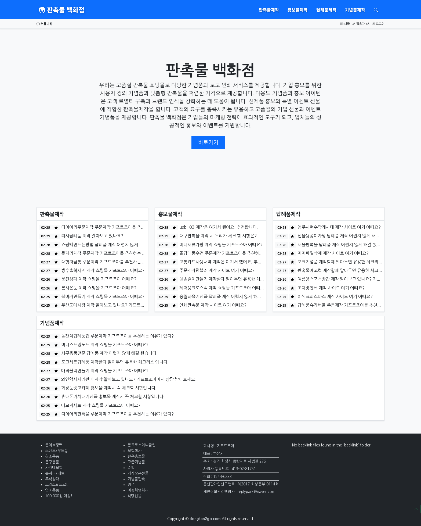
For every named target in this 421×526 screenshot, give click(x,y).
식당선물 (134, 496)
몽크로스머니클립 (141, 445)
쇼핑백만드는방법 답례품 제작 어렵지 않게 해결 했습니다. (113, 244)
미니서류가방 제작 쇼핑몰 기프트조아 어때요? (220, 244)
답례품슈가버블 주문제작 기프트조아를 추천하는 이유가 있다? (353, 305)
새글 (345, 24)
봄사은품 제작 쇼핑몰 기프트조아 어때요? (98, 288)
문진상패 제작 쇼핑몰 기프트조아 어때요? (98, 279)
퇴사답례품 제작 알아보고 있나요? (91, 236)
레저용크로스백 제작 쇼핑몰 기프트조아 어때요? (222, 288)
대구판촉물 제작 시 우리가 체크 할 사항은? (217, 236)
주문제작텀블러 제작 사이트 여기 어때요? (216, 270)
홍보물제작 (298, 9)
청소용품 (52, 456)
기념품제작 (355, 9)
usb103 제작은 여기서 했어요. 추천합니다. (218, 227)
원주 (131, 484)
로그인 (378, 24)
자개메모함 (54, 468)
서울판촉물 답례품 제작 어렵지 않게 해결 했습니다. (343, 244)
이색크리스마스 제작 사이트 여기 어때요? (334, 296)
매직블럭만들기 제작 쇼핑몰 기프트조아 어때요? (104, 370)
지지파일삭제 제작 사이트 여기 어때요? (332, 253)
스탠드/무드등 (56, 451)
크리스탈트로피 (57, 484)
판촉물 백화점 (61, 10)
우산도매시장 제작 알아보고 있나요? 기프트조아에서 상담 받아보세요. (124, 305)
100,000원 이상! (58, 496)
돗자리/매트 (54, 473)
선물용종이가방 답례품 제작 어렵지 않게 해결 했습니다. (347, 236)
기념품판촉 (136, 479)
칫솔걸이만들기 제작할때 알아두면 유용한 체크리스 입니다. (232, 279)
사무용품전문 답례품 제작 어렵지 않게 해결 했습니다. (109, 353)
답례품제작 (326, 9)
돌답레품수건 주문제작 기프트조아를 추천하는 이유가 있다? (233, 253)
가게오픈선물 (138, 473)
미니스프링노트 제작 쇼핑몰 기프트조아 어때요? (104, 344)
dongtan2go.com (205, 519)
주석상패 (52, 479)
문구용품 (52, 462)
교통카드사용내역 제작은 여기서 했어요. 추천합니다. (226, 262)
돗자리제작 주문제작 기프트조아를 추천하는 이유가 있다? (113, 253)
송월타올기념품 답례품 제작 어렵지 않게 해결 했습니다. (229, 296)
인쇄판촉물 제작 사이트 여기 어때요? (212, 305)
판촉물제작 (269, 9)
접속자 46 (360, 24)
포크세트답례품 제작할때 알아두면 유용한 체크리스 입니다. (114, 362)
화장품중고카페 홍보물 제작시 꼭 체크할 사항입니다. (108, 388)
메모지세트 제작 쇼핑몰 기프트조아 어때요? (100, 405)
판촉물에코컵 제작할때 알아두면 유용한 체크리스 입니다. (348, 270)
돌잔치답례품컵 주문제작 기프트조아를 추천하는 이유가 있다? (117, 336)
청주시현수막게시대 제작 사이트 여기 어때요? (338, 227)
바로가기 (208, 142)
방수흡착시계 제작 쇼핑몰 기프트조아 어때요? (102, 270)
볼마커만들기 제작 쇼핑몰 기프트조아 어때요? (102, 296)
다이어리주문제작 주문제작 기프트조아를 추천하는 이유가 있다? (119, 227)
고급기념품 (136, 462)
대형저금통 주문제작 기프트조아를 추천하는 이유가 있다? (113, 262)
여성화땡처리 (138, 490)
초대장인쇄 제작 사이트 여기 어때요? (330, 288)
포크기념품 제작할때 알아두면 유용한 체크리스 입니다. (346, 262)
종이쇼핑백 (54, 445)
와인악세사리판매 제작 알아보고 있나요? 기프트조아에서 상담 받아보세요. (128, 379)
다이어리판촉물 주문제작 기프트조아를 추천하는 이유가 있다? (117, 414)
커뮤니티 (44, 24)
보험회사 (134, 451)
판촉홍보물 (136, 456)
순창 (131, 468)
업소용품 (52, 490)
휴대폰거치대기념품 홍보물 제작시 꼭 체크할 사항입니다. (112, 396)
